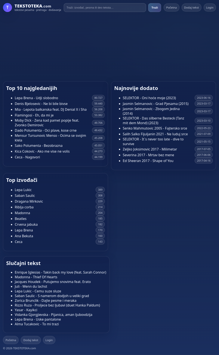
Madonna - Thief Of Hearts (36, 277)
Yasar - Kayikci (26, 310)
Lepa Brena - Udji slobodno (36, 98)
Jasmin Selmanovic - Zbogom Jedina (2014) (151, 111)
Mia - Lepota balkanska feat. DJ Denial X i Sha (51, 109)
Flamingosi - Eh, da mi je (34, 115)
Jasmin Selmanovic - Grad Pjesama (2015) (155, 103)
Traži (154, 7)
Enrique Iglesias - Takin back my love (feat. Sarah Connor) (60, 272)
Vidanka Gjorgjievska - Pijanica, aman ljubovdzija (53, 314)
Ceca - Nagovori (27, 157)
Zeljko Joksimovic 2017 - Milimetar (150, 149)
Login (209, 7)
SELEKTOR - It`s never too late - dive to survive (153, 141)
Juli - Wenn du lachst (31, 286)
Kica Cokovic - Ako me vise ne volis (42, 151)
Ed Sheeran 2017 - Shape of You (148, 160)
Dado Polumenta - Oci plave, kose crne (46, 130)
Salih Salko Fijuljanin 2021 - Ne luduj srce (155, 134)
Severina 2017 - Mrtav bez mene (148, 155)
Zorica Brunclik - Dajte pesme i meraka (46, 300)
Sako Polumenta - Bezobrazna (39, 145)
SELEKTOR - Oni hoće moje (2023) (149, 98)
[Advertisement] (109, 47)
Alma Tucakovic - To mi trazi (37, 324)
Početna (171, 7)
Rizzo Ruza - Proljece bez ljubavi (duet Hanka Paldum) (57, 305)
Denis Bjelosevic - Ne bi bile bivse (41, 103)
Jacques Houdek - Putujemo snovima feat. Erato (53, 281)
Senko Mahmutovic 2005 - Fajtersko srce (155, 128)
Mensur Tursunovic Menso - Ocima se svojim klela (50, 138)
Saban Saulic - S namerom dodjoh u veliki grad (52, 295)
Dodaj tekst (191, 7)
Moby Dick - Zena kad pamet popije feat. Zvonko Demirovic (47, 122)
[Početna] (32, 7)
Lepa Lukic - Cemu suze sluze (38, 291)
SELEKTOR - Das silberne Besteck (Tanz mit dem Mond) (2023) (153, 120)
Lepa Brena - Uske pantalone (38, 319)
